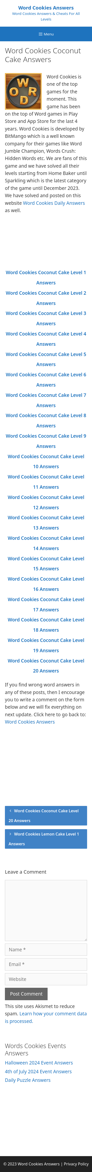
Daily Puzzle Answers (28, 1080)
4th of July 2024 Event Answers (38, 1071)
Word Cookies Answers (46, 7)
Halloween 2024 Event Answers (39, 1063)
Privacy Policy (76, 1164)
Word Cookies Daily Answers (54, 203)
